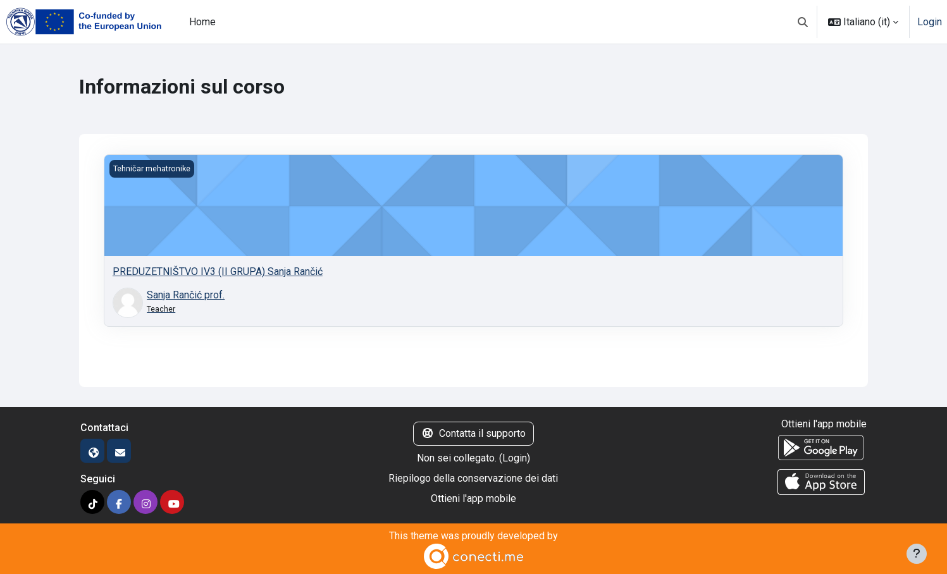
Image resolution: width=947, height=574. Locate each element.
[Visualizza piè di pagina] (917, 554)
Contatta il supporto (473, 433)
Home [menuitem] (202, 22)
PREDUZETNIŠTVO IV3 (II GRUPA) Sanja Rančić (218, 272)
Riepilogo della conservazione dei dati (473, 478)
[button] (802, 22)
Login (929, 22)
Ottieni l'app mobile (473, 498)
